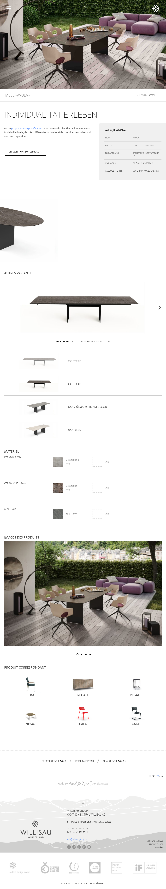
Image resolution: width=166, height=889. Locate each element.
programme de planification (26, 128)
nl (162, 776)
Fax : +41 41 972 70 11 (77, 832)
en (154, 776)
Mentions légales (155, 841)
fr (158, 776)
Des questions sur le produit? (25, 151)
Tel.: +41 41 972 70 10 (77, 828)
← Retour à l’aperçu (146, 95)
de (150, 776)
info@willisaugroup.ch (77, 839)
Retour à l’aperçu (84, 761)
